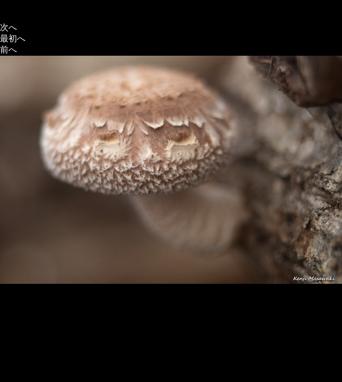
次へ (8, 27)
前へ (8, 49)
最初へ (12, 38)
